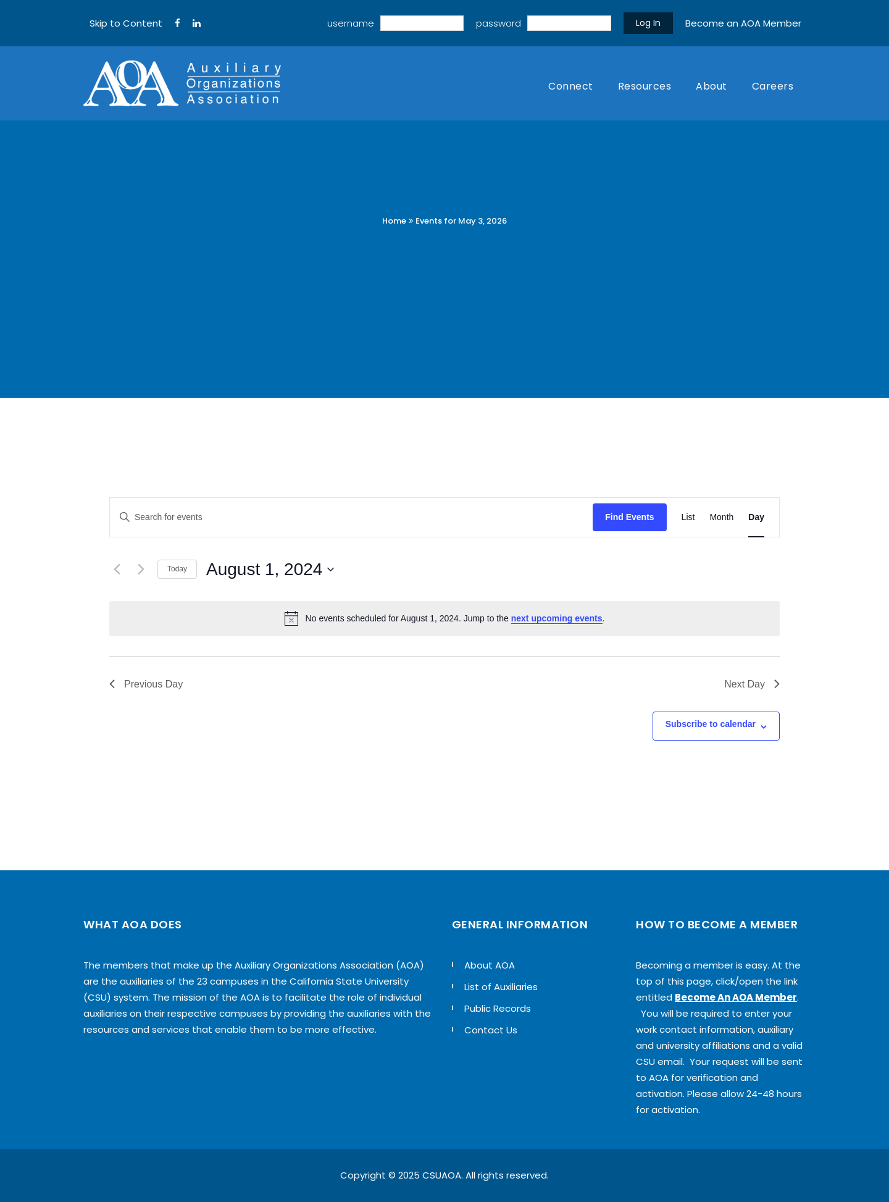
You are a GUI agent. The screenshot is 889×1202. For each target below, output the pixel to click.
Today (177, 569)
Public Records (497, 1008)
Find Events (629, 517)
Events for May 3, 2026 (461, 221)
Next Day (752, 684)
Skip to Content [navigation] (126, 23)
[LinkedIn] (196, 23)
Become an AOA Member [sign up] (743, 23)
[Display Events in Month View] (721, 517)
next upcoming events (557, 618)
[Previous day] (116, 569)
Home (394, 221)
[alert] (444, 618)
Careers (773, 86)
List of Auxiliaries (501, 986)
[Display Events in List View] (688, 517)
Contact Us (490, 1029)
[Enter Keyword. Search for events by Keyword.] (351, 517)
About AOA (489, 965)
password (498, 23)
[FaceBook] (177, 23)
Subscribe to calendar (711, 724)
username (350, 23)
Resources (645, 86)
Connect (570, 86)
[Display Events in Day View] (756, 517)
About (711, 86)
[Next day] (140, 569)
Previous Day (146, 684)
